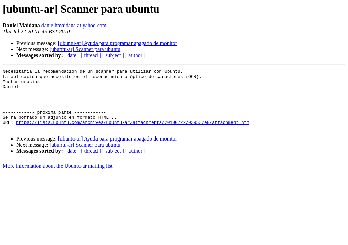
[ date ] (72, 55)
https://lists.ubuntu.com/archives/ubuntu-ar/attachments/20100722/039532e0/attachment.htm (132, 133)
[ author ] (135, 55)
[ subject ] (113, 55)
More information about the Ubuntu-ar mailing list (58, 177)
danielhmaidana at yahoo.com (73, 25)
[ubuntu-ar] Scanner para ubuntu (85, 49)
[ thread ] (91, 55)
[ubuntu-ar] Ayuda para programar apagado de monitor (117, 43)
